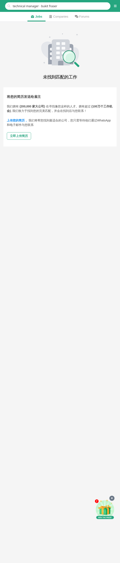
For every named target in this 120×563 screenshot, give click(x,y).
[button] (115, 6)
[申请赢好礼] (105, 509)
